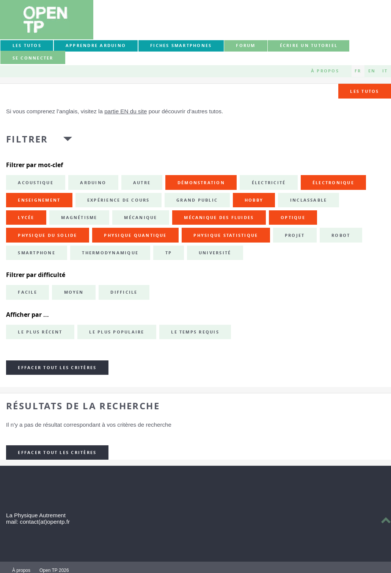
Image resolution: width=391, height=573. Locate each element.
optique (293, 217)
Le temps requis (195, 332)
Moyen (74, 292)
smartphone (36, 253)
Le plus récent (40, 332)
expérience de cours (118, 200)
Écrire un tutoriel (309, 45)
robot (340, 235)
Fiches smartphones (181, 45)
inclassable (308, 200)
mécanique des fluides (219, 217)
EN (371, 71)
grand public (197, 200)
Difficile (123, 292)
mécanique (140, 217)
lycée (26, 217)
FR (358, 71)
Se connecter (33, 58)
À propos (325, 71)
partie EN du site (125, 111)
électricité (269, 183)
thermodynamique (110, 253)
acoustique (35, 183)
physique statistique (225, 235)
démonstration (201, 183)
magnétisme (79, 217)
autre (142, 183)
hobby (254, 200)
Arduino (93, 183)
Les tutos (27, 45)
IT (385, 71)
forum (245, 45)
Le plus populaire (116, 332)
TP (168, 253)
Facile (27, 292)
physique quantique (135, 235)
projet (295, 235)
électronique (333, 183)
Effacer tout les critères (57, 368)
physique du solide (47, 235)
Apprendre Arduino (96, 45)
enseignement (39, 200)
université (215, 253)
